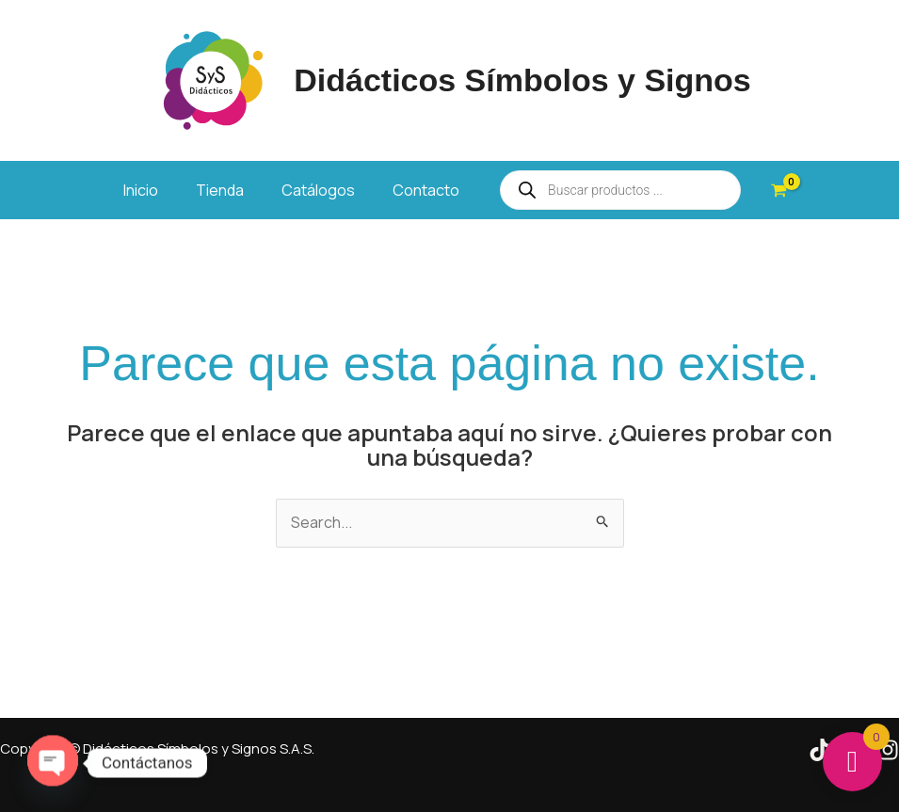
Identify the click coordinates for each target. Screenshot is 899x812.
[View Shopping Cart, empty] (779, 190)
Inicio (140, 190)
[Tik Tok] (820, 750)
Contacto (426, 190)
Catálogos (318, 190)
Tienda (220, 190)
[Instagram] (887, 750)
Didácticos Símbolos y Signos (522, 80)
